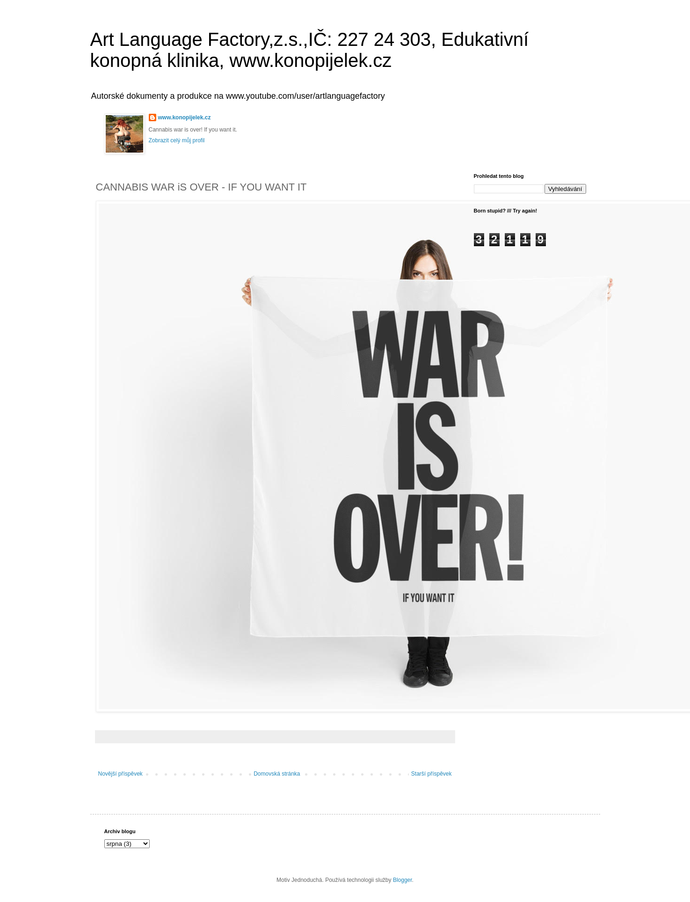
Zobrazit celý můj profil (177, 140)
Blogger (402, 880)
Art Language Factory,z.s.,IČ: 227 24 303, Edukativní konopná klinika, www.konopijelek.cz (309, 50)
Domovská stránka (277, 773)
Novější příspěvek (120, 773)
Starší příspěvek (431, 773)
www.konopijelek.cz (184, 117)
